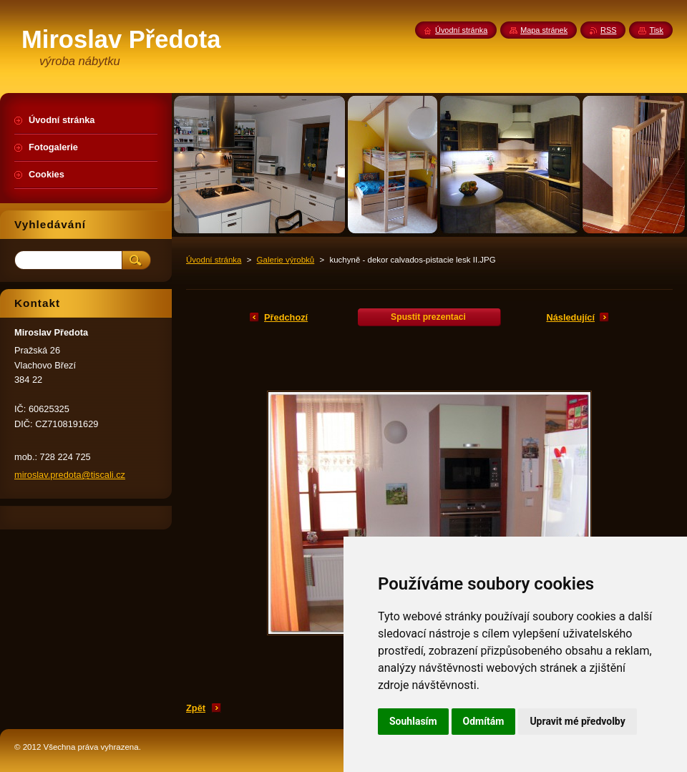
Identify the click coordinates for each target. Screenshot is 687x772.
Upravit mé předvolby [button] (577, 721)
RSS (608, 30)
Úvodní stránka (213, 259)
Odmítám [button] (484, 721)
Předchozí (286, 317)
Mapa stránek (543, 30)
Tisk (656, 30)
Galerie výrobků (286, 259)
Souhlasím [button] (413, 721)
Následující (570, 317)
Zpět (195, 708)
